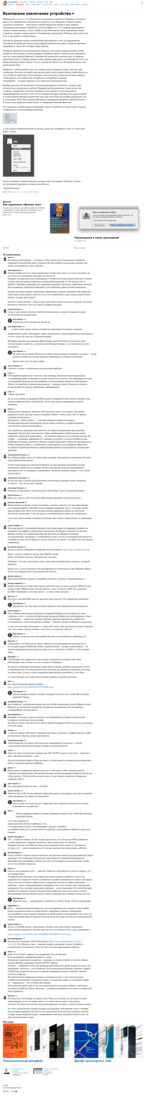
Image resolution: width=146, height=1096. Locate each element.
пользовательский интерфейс (30, 192)
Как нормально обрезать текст (22, 204)
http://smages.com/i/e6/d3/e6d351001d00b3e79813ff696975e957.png (39, 934)
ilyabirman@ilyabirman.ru (13, 1088)
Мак (19, 192)
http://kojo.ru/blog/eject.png (76, 549)
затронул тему (22, 19)
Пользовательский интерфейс (23, 1061)
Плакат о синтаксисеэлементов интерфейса (50, 1071)
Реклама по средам (79, 248)
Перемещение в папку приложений (96, 238)
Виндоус (14, 192)
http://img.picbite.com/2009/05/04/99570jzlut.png (31, 687)
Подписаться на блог (12, 188)
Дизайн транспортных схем (92, 1061)
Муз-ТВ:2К (6, 248)
